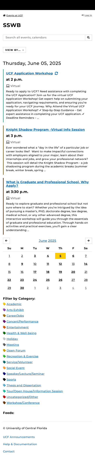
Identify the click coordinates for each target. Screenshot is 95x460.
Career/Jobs (15, 315)
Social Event (16, 368)
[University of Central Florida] (30, 5)
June (43, 241)
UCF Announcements (19, 437)
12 (60, 264)
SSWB (12, 25)
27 (73, 280)
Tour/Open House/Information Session (35, 391)
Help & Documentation (20, 444)
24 (35, 280)
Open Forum (16, 350)
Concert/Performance (22, 321)
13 (73, 264)
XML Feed (39, 413)
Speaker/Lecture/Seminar (25, 374)
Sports (11, 379)
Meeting (13, 345)
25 (48, 280)
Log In (87, 15)
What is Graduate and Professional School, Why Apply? (47, 184)
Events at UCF (13, 15)
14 (85, 264)
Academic (14, 304)
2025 (52, 241)
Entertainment (18, 327)
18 (48, 272)
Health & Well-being (21, 333)
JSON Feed (46, 413)
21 (86, 272)
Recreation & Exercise (22, 356)
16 (22, 272)
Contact (9, 451)
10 (34, 264)
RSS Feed (32, 413)
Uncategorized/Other (22, 397)
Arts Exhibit (15, 310)
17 (34, 272)
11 (48, 264)
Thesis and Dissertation (24, 385)
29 (9, 288)
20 (73, 272)
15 (9, 272)
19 (60, 272)
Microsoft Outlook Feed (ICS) (26, 413)
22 (9, 280)
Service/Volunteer (20, 362)
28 (86, 280)
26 (60, 280)
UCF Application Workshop (29, 73)
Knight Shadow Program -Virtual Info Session (45, 130)
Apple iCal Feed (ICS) (19, 413)
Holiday (12, 339)
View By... (13, 49)
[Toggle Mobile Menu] (91, 4)
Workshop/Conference (23, 403)
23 (22, 280)
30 (22, 288)
